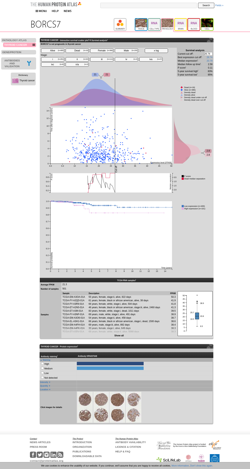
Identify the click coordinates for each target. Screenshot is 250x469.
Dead (81, 50)
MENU (41, 11)
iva (155, 59)
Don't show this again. (201, 465)
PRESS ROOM (38, 446)
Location (44, 389)
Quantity (44, 386)
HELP (55, 11)
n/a (82, 64)
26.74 (209, 57)
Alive (57, 50)
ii (82, 59)
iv (131, 59)
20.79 (209, 60)
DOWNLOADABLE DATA (87, 456)
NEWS (68, 11)
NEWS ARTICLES (40, 442)
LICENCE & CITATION (128, 446)
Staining (46, 360)
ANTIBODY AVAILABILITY (130, 442)
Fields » (219, 5)
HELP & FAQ (122, 451)
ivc (57, 64)
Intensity (44, 382)
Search (206, 5)
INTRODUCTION (82, 442)
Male (130, 50)
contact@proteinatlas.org (47, 460)
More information (180, 465)
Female (105, 50)
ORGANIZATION (82, 446)
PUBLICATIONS (82, 451)
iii (107, 59)
